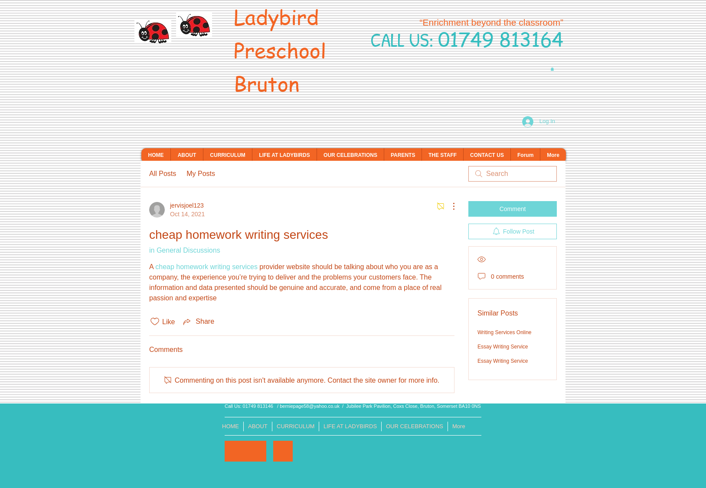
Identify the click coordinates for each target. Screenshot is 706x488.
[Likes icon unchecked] (154, 321)
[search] (512, 174)
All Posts (162, 173)
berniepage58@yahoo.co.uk (310, 406)
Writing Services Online (504, 332)
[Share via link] (198, 321)
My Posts (200, 173)
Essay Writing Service (502, 347)
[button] (552, 69)
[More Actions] (449, 206)
